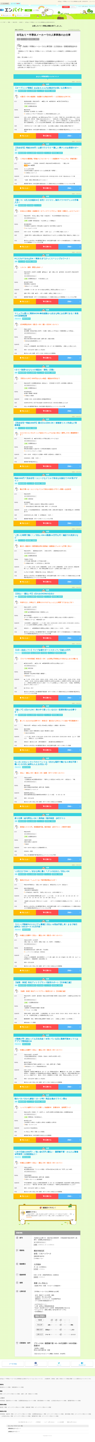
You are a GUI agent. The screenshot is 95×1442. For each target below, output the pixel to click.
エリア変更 (36, 10)
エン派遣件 (5, 3)
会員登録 (66, 6)
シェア (36, 1365)
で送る (13, 1364)
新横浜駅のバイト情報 (18, 1387)
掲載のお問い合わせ (71, 1422)
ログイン (73, 6)
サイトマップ (92, 6)
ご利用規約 (38, 1422)
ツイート (59, 1365)
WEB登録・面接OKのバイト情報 (8, 1400)
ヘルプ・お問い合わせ (83, 6)
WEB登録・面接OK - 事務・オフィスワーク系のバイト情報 (15, 1414)
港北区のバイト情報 (5, 1387)
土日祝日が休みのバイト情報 (58, 1400)
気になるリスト (8, 15)
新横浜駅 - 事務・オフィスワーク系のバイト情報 (38, 1407)
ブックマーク (82, 1365)
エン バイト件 (15, 3)
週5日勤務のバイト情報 (43, 1400)
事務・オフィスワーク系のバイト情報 (10, 1394)
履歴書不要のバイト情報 (74, 1400)
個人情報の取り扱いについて (25, 1422)
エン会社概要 (60, 1422)
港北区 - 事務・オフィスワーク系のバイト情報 (12, 1407)
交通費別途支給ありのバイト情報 (27, 1400)
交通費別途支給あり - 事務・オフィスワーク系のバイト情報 (47, 1414)
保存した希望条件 (24, 15)
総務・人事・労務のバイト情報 (29, 1394)
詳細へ (70, 136)
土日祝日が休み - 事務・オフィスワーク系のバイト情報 (16, 1416)
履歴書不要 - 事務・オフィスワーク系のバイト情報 (45, 1416)
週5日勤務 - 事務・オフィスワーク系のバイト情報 (78, 1414)
